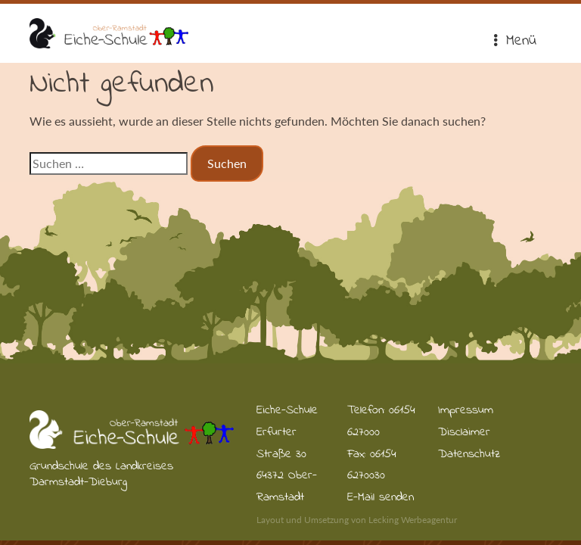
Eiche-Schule (109, 33)
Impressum (465, 410)
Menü (514, 41)
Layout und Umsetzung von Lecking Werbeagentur (356, 519)
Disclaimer (464, 432)
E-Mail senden (380, 497)
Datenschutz (469, 454)
